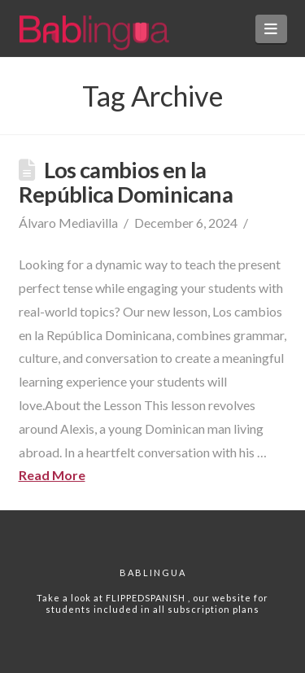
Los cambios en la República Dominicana (126, 182)
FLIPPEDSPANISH (147, 597)
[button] (271, 29)
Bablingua (153, 572)
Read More (52, 475)
